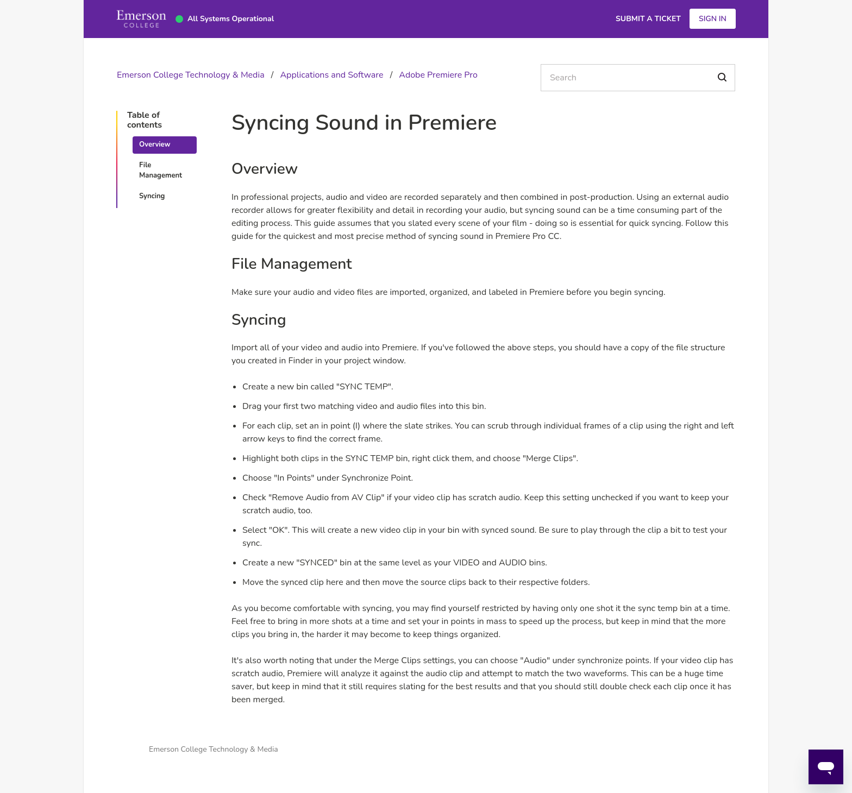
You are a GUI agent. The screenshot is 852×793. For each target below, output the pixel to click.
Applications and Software (331, 75)
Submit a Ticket (648, 19)
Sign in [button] (712, 19)
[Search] (638, 77)
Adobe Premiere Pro (438, 75)
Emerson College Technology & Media (191, 75)
